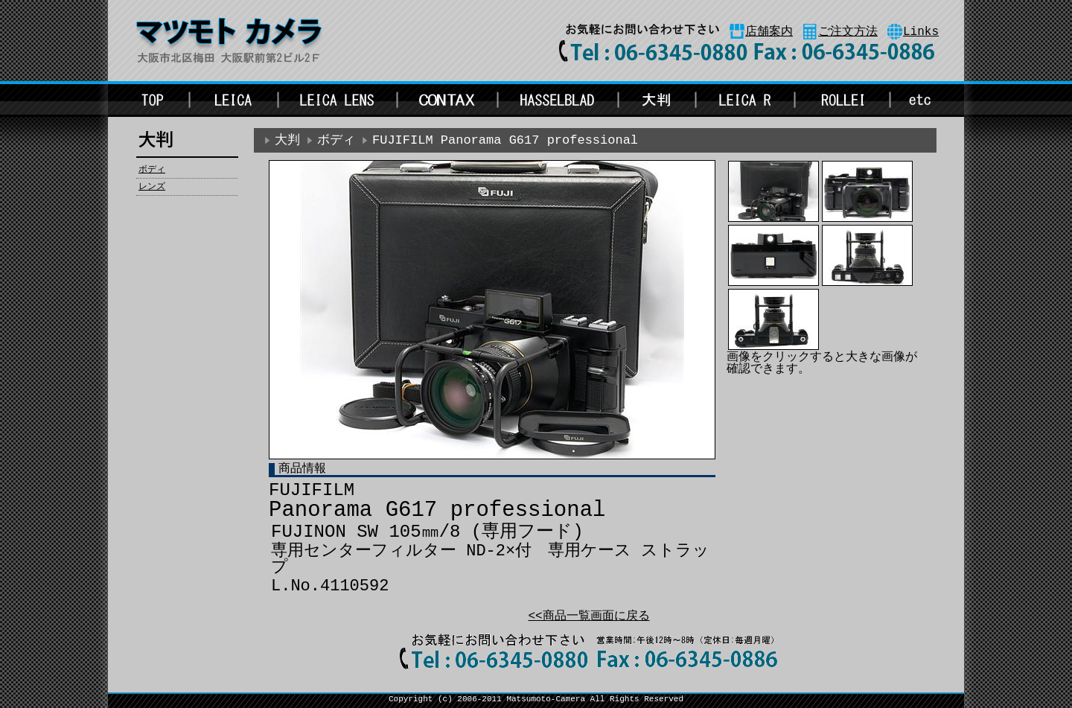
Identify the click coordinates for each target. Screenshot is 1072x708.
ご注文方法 (848, 32)
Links (921, 32)
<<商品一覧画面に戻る (588, 616)
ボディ (151, 169)
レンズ (151, 186)
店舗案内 (769, 32)
